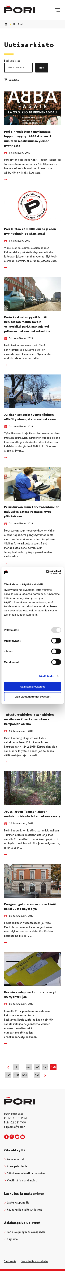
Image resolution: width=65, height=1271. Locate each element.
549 (8, 1075)
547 (45, 1067)
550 (16, 1075)
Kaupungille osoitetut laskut (23, 1209)
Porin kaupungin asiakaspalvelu (25, 1232)
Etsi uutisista (12, 60)
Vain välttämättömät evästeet (32, 696)
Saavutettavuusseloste (34, 1261)
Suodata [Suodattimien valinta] (12, 79)
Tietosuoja (10, 1261)
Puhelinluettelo (14, 1159)
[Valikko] (57, 10)
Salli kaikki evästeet (32, 686)
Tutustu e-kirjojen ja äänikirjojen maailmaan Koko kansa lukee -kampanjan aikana (29, 719)
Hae (41, 67)
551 (24, 1075)
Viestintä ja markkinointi (20, 1180)
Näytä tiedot (46, 676)
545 (28, 1067)
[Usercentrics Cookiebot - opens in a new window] (46, 572)
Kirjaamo (11, 1239)
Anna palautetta (15, 1166)
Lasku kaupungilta (16, 1202)
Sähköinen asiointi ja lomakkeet (25, 1173)
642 (37, 1075)
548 (53, 1067)
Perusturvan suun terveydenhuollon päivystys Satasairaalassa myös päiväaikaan (31, 511)
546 (37, 1067)
